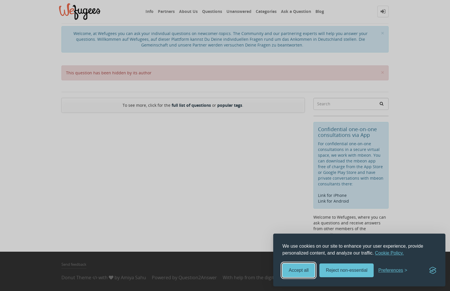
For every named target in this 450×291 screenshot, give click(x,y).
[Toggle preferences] (392, 270)
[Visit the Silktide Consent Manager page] (432, 270)
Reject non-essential (346, 270)
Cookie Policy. (389, 253)
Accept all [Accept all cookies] (299, 270)
